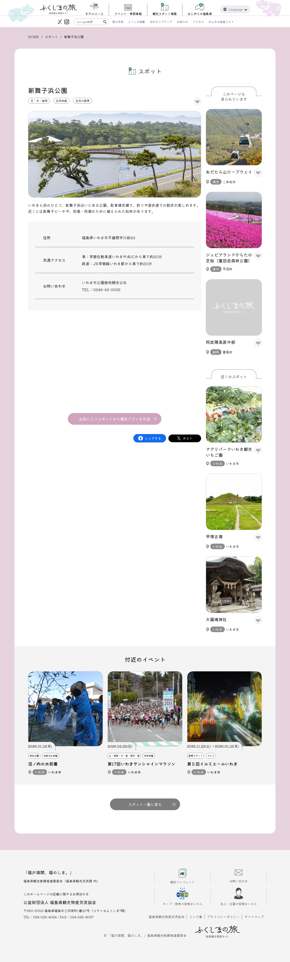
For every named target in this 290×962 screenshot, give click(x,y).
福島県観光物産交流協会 (167, 916)
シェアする (153, 438)
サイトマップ (254, 916)
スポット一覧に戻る (152, 804)
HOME (33, 36)
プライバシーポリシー (223, 916)
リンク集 (195, 916)
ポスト (187, 438)
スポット (51, 36)
